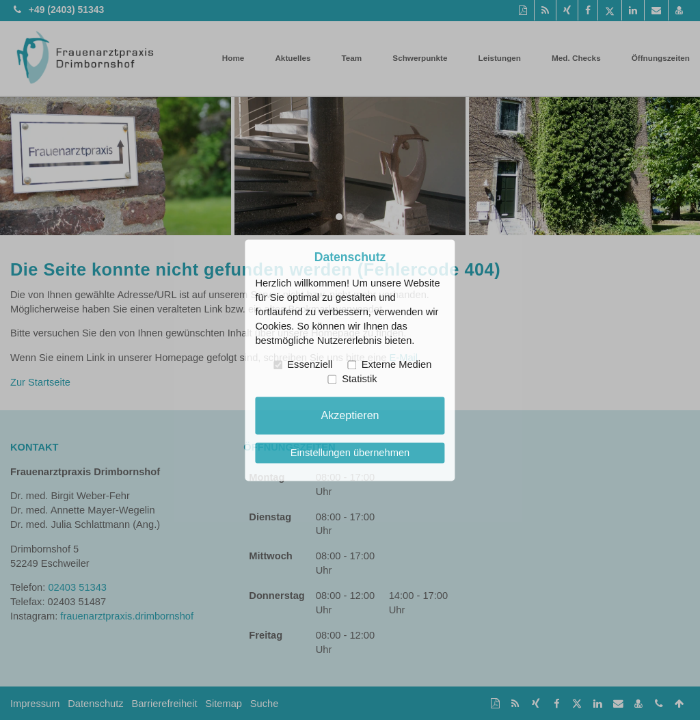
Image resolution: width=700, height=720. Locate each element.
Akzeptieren (350, 415)
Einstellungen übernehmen (350, 452)
